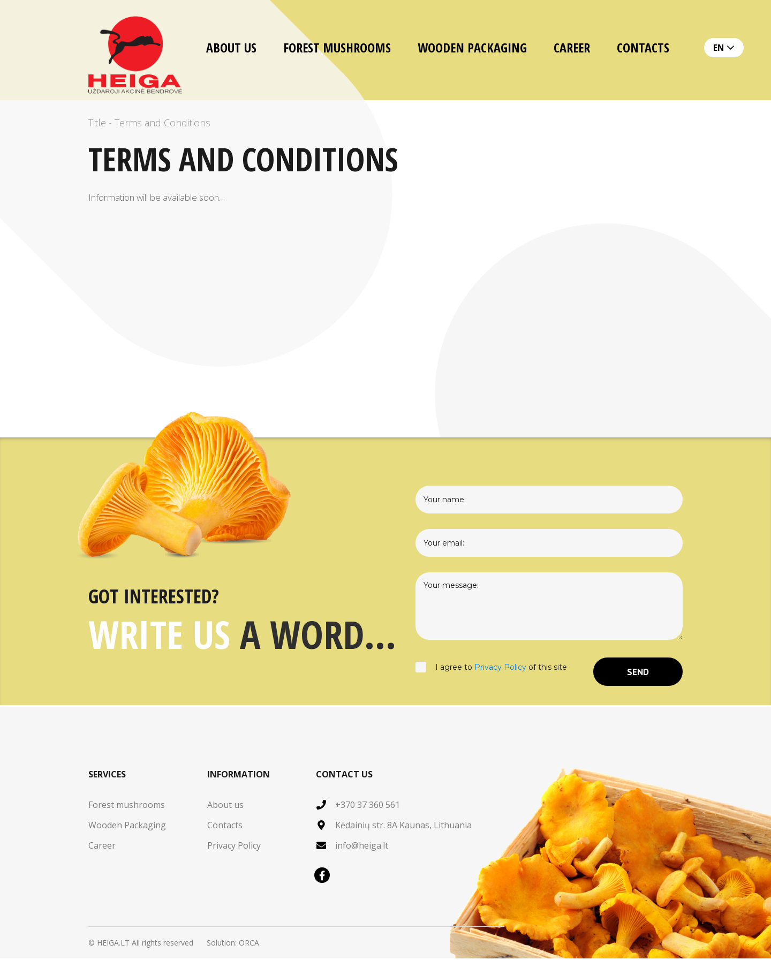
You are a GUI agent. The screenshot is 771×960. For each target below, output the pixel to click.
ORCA (249, 944)
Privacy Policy (500, 668)
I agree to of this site (491, 672)
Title (97, 122)
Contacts (643, 47)
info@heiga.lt (361, 847)
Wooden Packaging (472, 47)
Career (572, 47)
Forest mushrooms (337, 47)
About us (231, 47)
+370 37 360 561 (367, 806)
